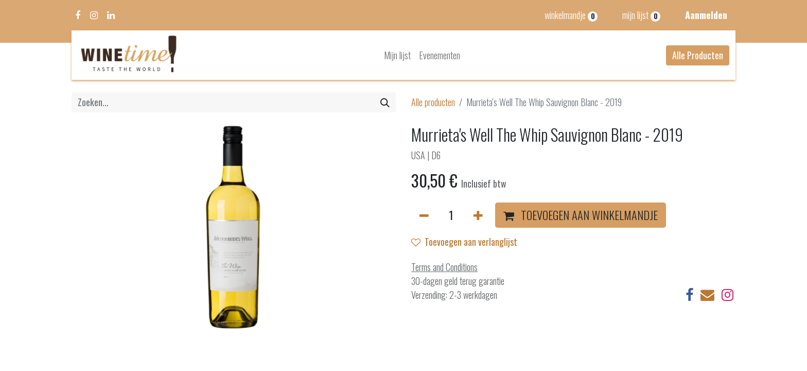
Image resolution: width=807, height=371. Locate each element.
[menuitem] (397, 55)
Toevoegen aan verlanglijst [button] (464, 241)
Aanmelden (706, 15)
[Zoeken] (385, 102)
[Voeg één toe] (478, 215)
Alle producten (433, 102)
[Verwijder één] (424, 215)
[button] (580, 215)
